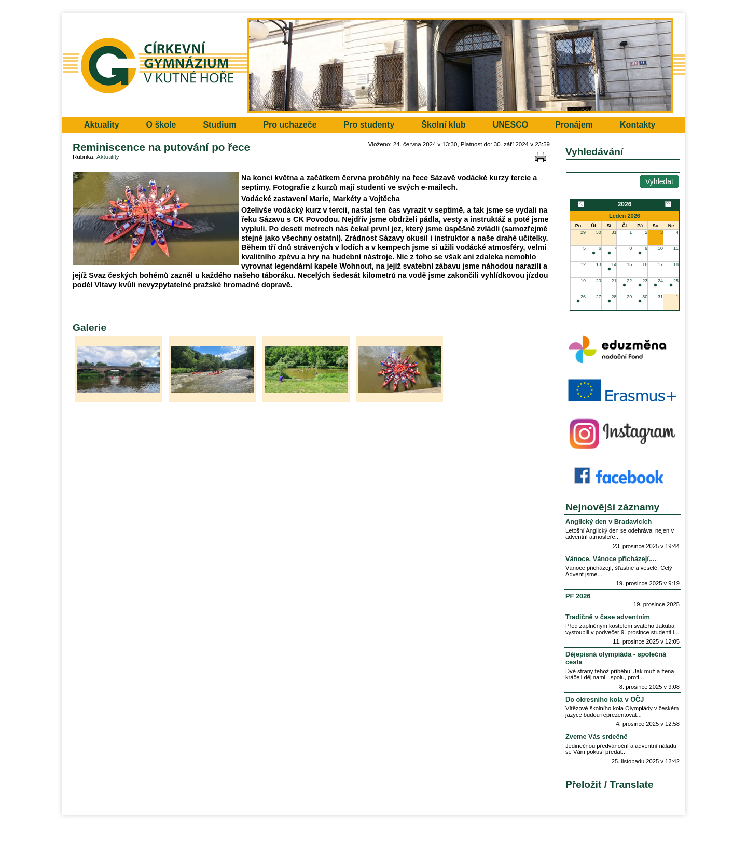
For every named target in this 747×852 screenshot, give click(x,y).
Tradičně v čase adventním (607, 617)
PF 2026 (577, 596)
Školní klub (443, 124)
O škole (161, 124)
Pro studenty (369, 124)
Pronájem (574, 124)
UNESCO (510, 124)
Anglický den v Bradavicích (608, 521)
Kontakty (637, 124)
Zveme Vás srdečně (596, 737)
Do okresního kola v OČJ (604, 699)
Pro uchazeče (289, 124)
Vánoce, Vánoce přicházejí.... (610, 559)
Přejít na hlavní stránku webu (373, 65)
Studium (219, 124)
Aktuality (101, 124)
